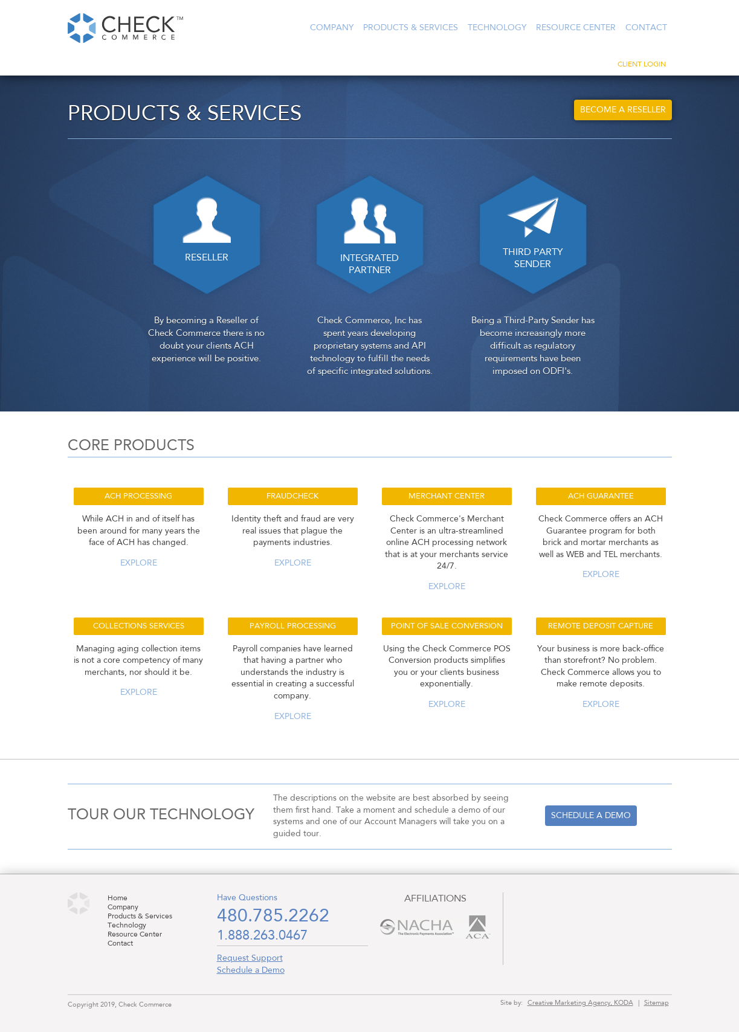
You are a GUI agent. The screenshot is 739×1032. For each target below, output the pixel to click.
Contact (646, 28)
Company (331, 28)
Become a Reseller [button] (623, 110)
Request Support (250, 958)
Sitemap (656, 1003)
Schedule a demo (591, 815)
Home (117, 898)
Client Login (642, 64)
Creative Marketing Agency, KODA (580, 1003)
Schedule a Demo (251, 970)
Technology (497, 28)
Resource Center (576, 28)
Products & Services (410, 28)
